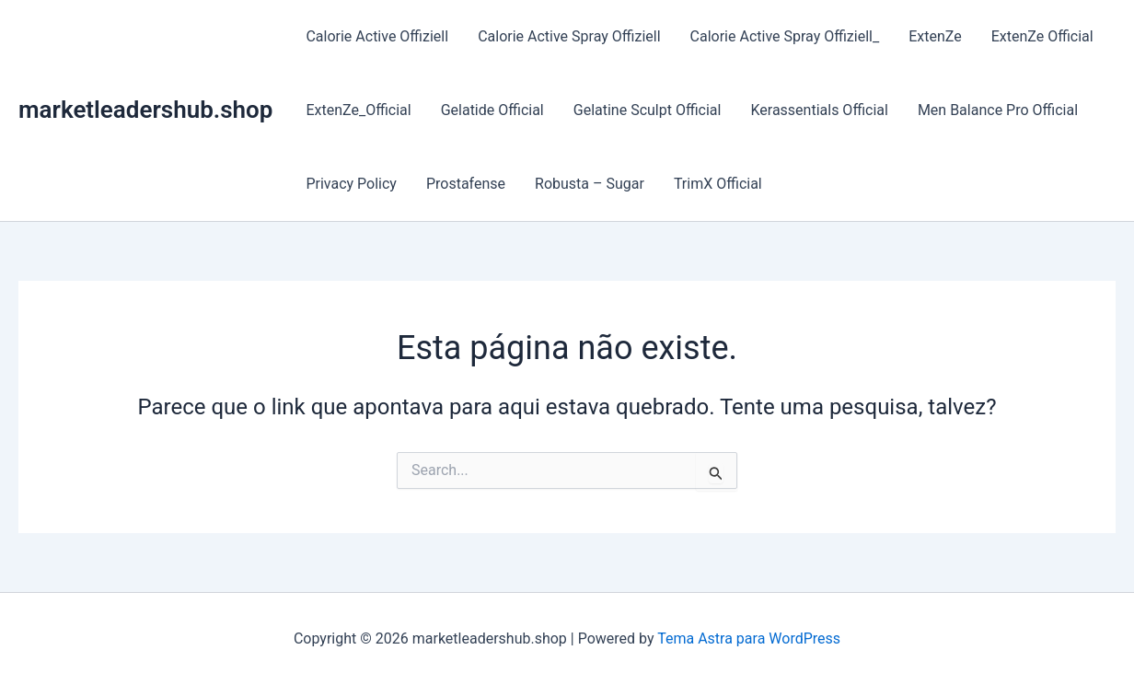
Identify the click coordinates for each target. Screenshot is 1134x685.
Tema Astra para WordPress (748, 638)
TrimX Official (718, 183)
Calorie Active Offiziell (377, 36)
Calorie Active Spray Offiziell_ (785, 36)
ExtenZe (935, 36)
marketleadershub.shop (145, 109)
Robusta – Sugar (589, 183)
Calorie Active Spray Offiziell (569, 36)
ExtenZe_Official (358, 110)
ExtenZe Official (1042, 36)
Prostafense (465, 183)
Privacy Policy (351, 183)
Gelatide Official (492, 110)
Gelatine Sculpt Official (647, 110)
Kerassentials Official (818, 110)
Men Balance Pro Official (998, 110)
